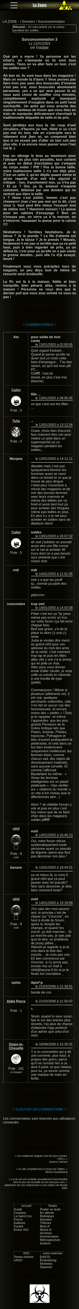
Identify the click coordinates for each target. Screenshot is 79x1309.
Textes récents (23, 1257)
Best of (45, 1226)
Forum (18, 1219)
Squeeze (46, 1267)
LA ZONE (10, 21)
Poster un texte (50, 1209)
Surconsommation (51, 21)
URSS (18, 1260)
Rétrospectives (50, 1240)
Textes (52, 1205)
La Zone (40, 5)
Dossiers (28, 21)
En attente (47, 1212)
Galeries (19, 1223)
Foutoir (18, 1226)
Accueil (26, 1205)
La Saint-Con (23, 1216)
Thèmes (45, 1223)
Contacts (20, 1212)
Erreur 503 (21, 1229)
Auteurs (45, 1243)
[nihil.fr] (45, 1257)
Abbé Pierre (16, 1001)
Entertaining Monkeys (48, 1262)
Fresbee (42, 47)
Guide (18, 1209)
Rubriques (47, 1216)
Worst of (45, 1229)
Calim (16, 390)
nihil (16, 828)
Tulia (16, 421)
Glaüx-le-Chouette (16, 1046)
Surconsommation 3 (39, 39)
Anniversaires (49, 1236)
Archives (46, 1233)
